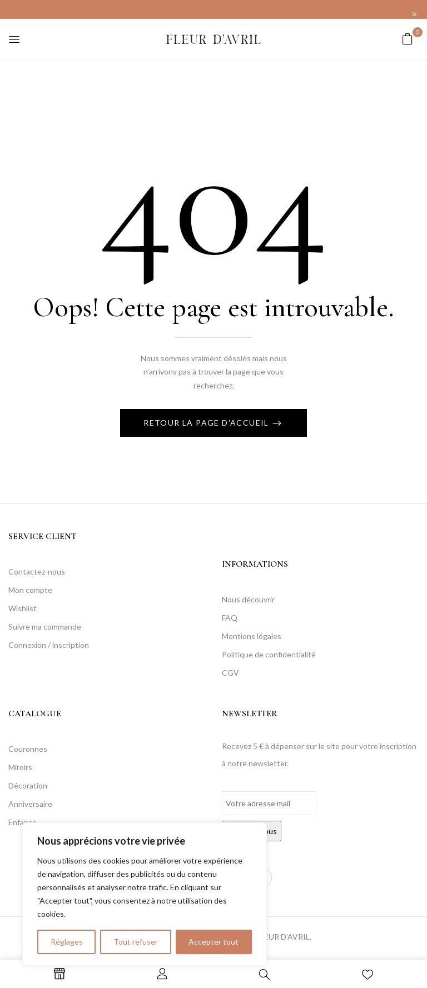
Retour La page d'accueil (207, 422)
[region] (144, 894)
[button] (407, 38)
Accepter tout (213, 941)
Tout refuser (135, 941)
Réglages (67, 941)
